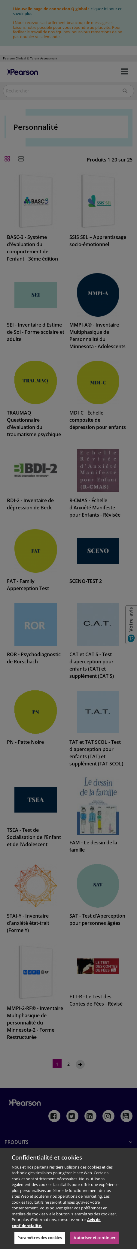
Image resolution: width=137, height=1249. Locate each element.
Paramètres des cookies (39, 1237)
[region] (68, 1198)
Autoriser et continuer (95, 1237)
